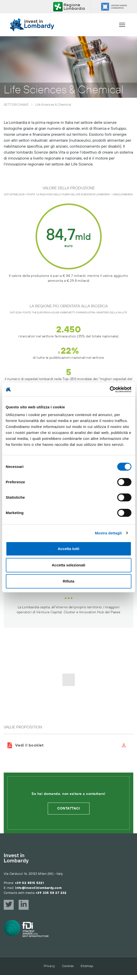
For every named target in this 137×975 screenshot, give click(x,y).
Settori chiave (16, 105)
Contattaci (68, 808)
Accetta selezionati (68, 565)
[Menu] (122, 25)
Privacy (49, 966)
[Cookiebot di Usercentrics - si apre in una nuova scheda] (109, 389)
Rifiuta (68, 581)
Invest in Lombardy (16, 858)
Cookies (68, 966)
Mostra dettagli (108, 533)
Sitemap (87, 966)
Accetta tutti (68, 549)
